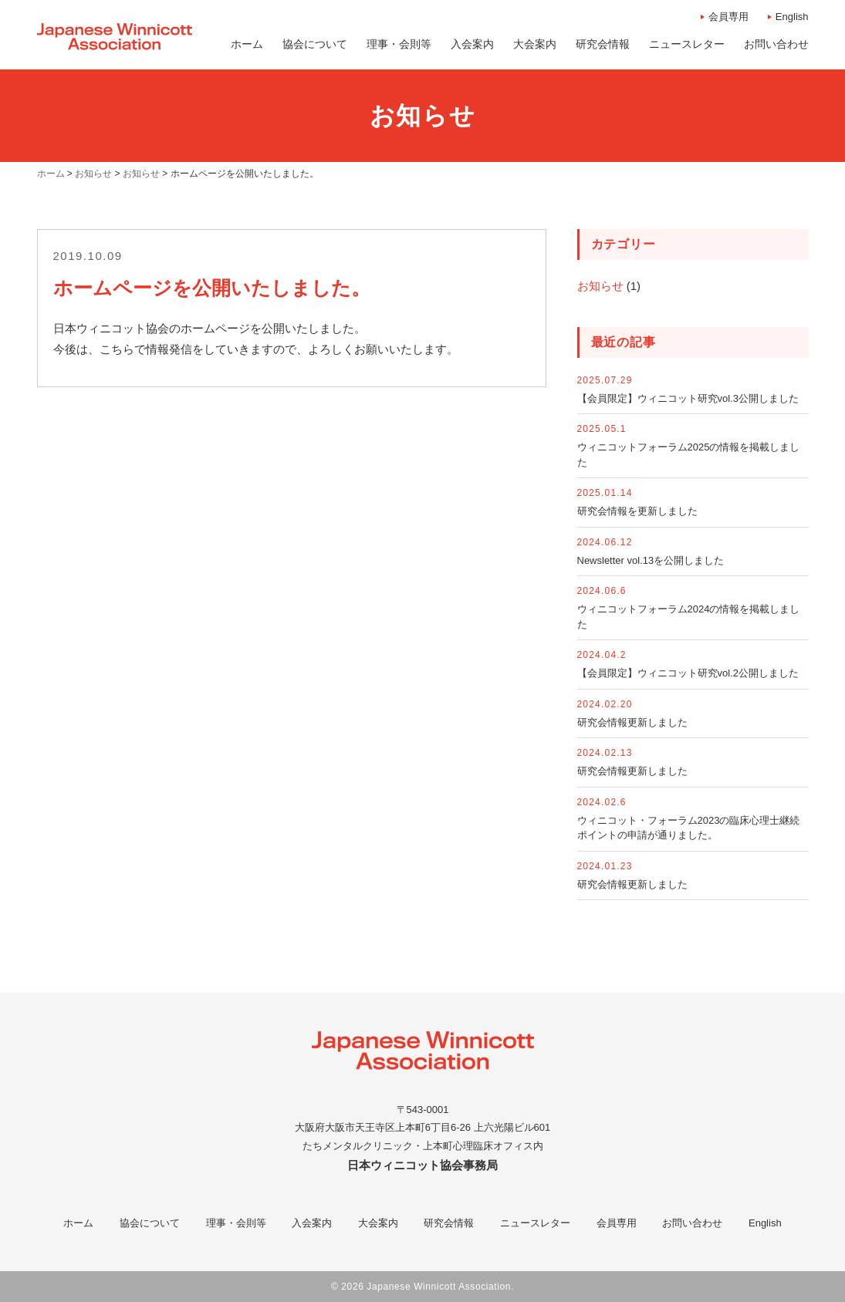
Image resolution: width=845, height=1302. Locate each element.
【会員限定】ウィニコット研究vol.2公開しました (688, 673)
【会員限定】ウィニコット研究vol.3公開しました (688, 398)
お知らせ (600, 285)
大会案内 (378, 1223)
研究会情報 (449, 1223)
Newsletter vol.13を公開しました (651, 560)
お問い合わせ (692, 1223)
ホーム (78, 1223)
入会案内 (312, 1223)
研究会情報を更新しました (637, 511)
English (792, 16)
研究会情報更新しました (632, 722)
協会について (150, 1223)
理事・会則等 (236, 1223)
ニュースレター (535, 1223)
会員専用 (728, 16)
